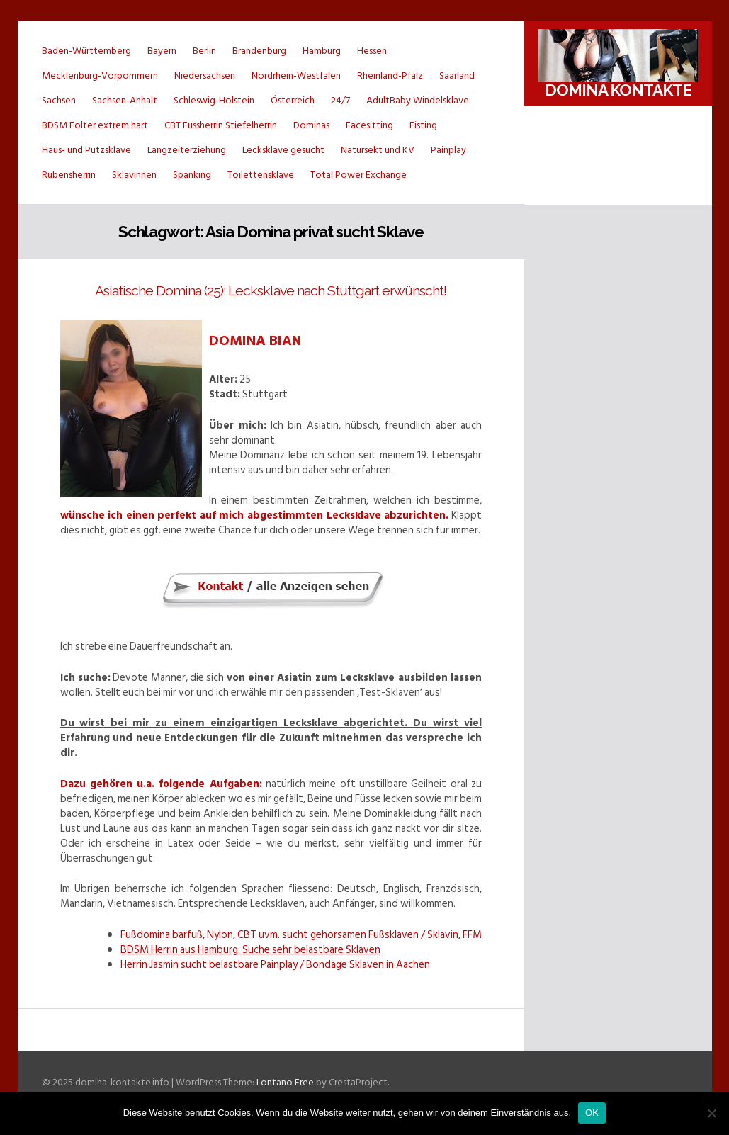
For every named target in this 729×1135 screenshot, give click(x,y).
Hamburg (322, 51)
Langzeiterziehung (186, 150)
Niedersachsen (204, 75)
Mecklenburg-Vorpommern (100, 75)
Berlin (204, 51)
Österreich (293, 100)
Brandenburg (259, 51)
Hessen (372, 51)
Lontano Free (285, 1082)
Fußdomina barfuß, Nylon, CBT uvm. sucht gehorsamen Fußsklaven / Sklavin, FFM (301, 935)
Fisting (423, 125)
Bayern (161, 51)
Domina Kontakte (618, 90)
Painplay (448, 150)
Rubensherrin (69, 174)
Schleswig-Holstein (214, 100)
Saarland (457, 75)
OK (592, 1112)
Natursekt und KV (377, 150)
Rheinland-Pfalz (390, 75)
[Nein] (711, 1113)
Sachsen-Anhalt (124, 100)
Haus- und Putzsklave (86, 150)
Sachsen (59, 100)
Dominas (311, 125)
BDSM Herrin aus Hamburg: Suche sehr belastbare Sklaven (250, 950)
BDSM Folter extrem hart (95, 125)
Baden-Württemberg (86, 51)
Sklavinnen (134, 174)
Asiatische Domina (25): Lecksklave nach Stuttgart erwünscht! (270, 291)
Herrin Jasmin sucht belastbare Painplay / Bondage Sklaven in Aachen (275, 964)
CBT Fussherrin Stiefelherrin (220, 125)
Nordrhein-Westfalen (296, 75)
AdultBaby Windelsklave (417, 100)
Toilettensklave (260, 174)
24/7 (340, 100)
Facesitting (369, 125)
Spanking (192, 174)
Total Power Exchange (358, 174)
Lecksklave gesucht (283, 150)
